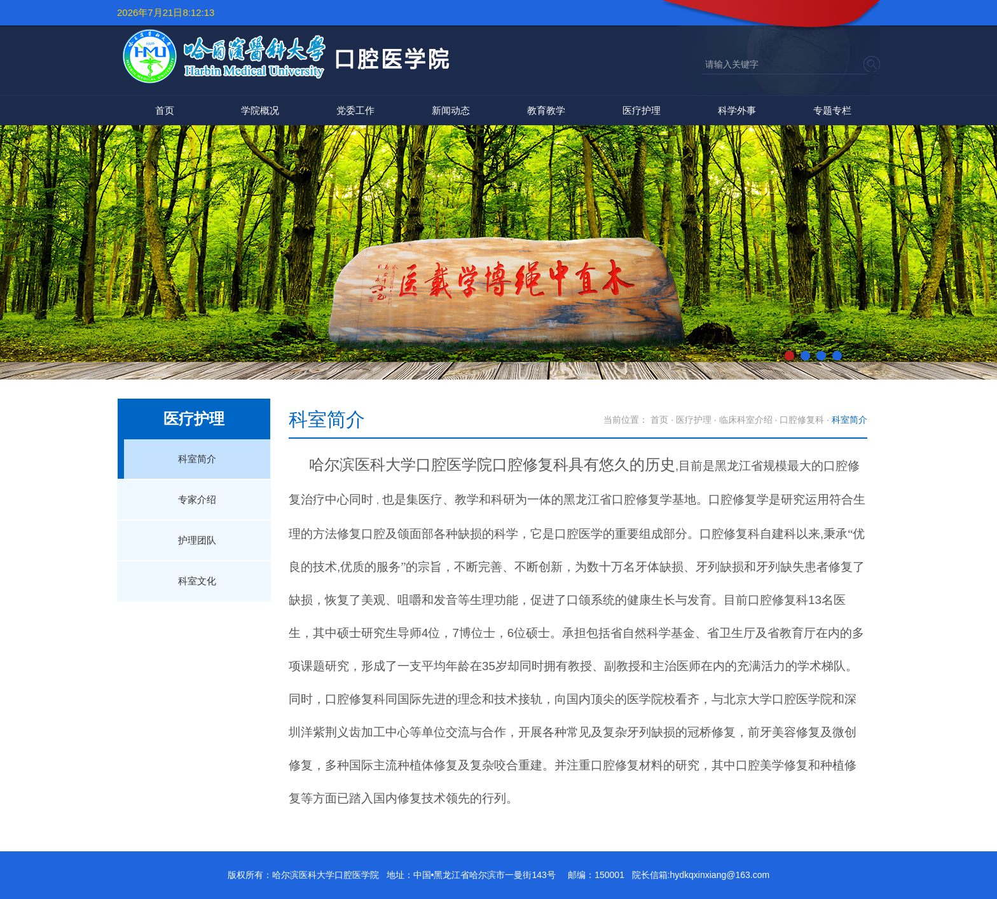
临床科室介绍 (746, 420)
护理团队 (197, 540)
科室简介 (197, 458)
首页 (164, 110)
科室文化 (197, 580)
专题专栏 (832, 110)
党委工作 (355, 110)
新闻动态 (451, 110)
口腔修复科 (802, 420)
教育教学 (546, 110)
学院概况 (260, 110)
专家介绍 (197, 499)
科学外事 (737, 110)
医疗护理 (641, 110)
